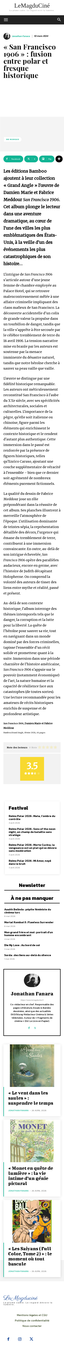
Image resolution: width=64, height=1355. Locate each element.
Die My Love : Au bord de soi (22, 945)
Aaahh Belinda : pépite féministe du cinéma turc (27, 910)
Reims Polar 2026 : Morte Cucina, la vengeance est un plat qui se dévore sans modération (33, 848)
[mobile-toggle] (5, 19)
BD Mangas (13, 139)
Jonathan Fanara (21, 36)
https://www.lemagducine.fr (32, 1000)
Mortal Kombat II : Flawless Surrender (29, 922)
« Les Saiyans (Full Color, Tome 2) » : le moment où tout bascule (30, 1256)
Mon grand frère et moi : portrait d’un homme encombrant (28, 933)
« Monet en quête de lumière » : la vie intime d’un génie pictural (30, 1175)
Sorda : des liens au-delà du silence (27, 955)
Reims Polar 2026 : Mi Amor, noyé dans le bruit (30, 862)
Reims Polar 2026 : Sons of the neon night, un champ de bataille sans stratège (32, 832)
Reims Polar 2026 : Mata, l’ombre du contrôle (32, 817)
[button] (59, 19)
